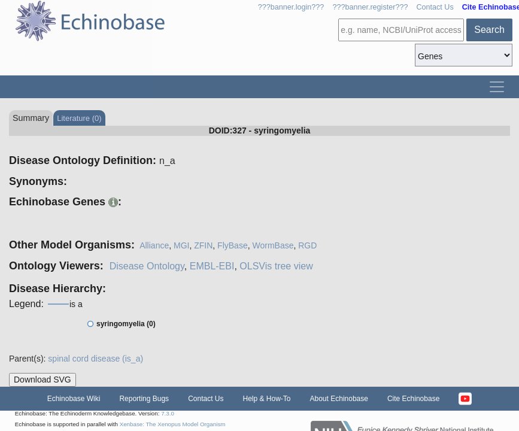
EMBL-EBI (212, 266)
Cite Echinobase (413, 398)
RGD (307, 245)
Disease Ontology (147, 266)
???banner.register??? (370, 7)
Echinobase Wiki (74, 398)
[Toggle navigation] (497, 86)
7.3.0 (167, 413)
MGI (181, 245)
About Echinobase (339, 398)
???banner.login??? (291, 7)
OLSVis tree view (275, 266)
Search (489, 30)
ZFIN (203, 245)
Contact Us (434, 7)
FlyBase (232, 245)
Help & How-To (266, 398)
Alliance (154, 245)
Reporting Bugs (144, 398)
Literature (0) (79, 118)
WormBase (272, 245)
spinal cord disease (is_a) (95, 358)
